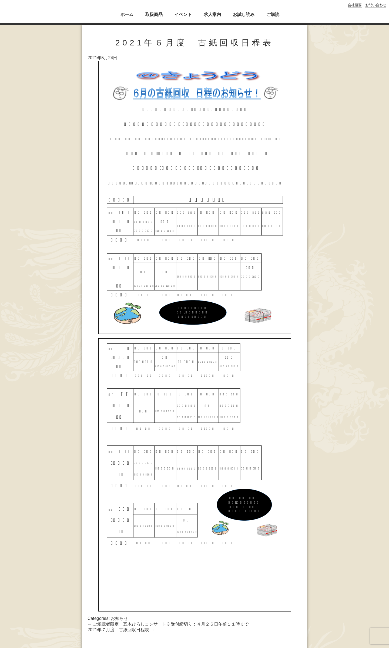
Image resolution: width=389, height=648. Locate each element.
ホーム (126, 14)
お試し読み (243, 14)
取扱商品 (154, 14)
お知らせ (119, 618)
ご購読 (272, 14)
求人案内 (212, 14)
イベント (183, 14)
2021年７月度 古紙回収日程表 (121, 629)
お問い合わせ (375, 5)
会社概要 (355, 5)
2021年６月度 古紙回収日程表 (194, 42)
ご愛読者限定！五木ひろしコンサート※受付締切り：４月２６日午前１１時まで (168, 624)
